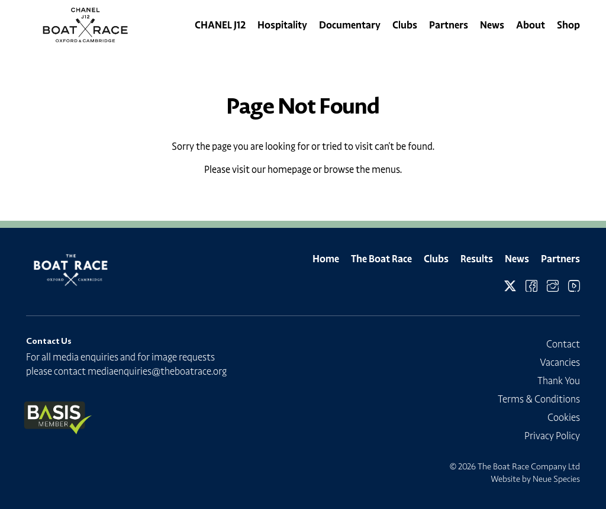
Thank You (558, 380)
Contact (563, 344)
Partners (448, 25)
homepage (289, 169)
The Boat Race (381, 259)
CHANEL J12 (220, 25)
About (530, 25)
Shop (568, 25)
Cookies (563, 417)
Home (325, 259)
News (492, 25)
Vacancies (560, 362)
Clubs (404, 25)
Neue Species (556, 478)
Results (476, 259)
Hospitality (282, 25)
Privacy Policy (552, 436)
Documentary (350, 25)
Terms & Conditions (539, 399)
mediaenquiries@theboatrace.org (157, 371)
